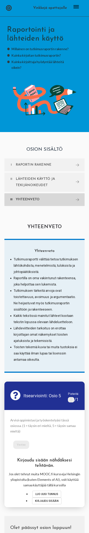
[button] (9, 8)
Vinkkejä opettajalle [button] (50, 8)
